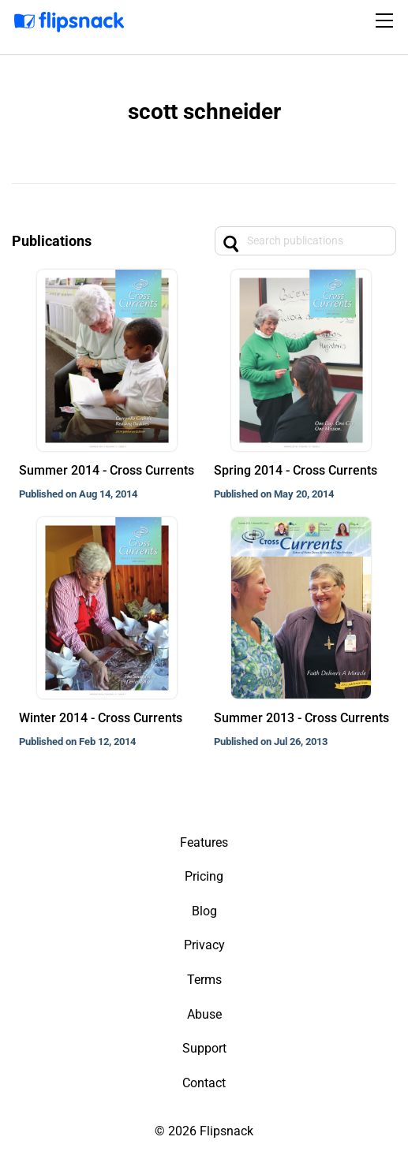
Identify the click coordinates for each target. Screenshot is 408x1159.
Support (204, 1048)
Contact (204, 1082)
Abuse (204, 1014)
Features (204, 842)
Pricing (204, 876)
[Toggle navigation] (386, 20)
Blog (204, 911)
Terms (204, 979)
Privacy (204, 944)
